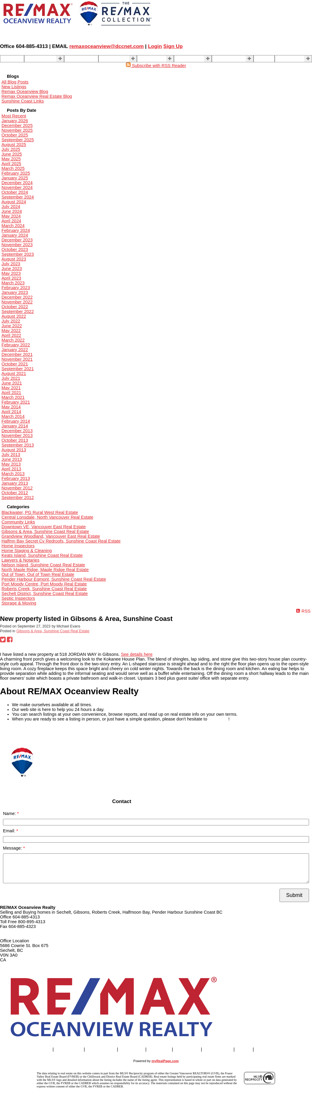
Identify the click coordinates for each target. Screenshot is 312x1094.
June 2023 (11, 268)
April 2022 (11, 335)
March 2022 (12, 340)
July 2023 (10, 263)
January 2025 (14, 178)
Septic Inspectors (18, 598)
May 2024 (11, 216)
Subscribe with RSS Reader (156, 65)
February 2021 (15, 402)
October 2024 (14, 192)
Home (8, 58)
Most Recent (13, 116)
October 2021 (14, 364)
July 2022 (10, 321)
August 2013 (13, 449)
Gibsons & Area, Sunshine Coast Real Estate (45, 531)
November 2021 (17, 359)
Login (155, 46)
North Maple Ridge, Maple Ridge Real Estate (45, 569)
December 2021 (17, 354)
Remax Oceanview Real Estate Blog (36, 96)
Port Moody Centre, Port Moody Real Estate (44, 584)
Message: (13, 848)
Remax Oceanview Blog (24, 91)
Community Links (18, 522)
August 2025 (13, 144)
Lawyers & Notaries (20, 560)
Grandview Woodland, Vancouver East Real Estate (50, 536)
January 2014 (14, 426)
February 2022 (15, 345)
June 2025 (11, 154)
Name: (10, 813)
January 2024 (14, 235)
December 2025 (17, 125)
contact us (218, 719)
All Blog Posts (14, 82)
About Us (185, 58)
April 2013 (11, 469)
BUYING (147, 58)
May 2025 (11, 158)
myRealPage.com (165, 1061)
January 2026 (14, 120)
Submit (294, 895)
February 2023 (15, 287)
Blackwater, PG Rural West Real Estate (39, 512)
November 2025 (17, 130)
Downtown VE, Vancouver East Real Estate (43, 526)
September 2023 (17, 254)
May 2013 (11, 464)
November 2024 (17, 187)
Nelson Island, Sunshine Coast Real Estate (43, 565)
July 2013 (10, 454)
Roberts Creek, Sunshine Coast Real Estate (44, 588)
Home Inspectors (18, 545)
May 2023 (11, 273)
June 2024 (11, 211)
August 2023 (13, 259)
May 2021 (11, 387)
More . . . (285, 58)
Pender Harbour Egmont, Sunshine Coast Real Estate (53, 579)
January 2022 (14, 349)
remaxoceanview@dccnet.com (106, 46)
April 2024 (11, 221)
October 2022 (14, 306)
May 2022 (11, 330)
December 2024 (17, 182)
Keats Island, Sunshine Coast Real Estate (42, 555)
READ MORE (13, 733)
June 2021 (11, 383)
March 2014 (12, 416)
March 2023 (12, 283)
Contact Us (225, 58)
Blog (260, 58)
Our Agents (77, 58)
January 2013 (14, 483)
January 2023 (14, 292)
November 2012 (17, 488)
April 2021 (11, 392)
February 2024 (15, 230)
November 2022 (17, 302)
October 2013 (14, 440)
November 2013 (17, 435)
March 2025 (12, 168)
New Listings (13, 86)
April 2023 (11, 278)
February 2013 (15, 478)
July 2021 (10, 378)
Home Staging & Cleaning (26, 550)
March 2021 (12, 397)
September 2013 (17, 445)
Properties (36, 58)
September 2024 (17, 197)
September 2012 (17, 497)
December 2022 (17, 297)
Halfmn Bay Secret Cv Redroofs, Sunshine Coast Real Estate (61, 541)
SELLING (110, 58)
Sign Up (173, 46)
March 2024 (12, 225)
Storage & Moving (18, 603)
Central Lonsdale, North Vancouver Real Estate (47, 517)
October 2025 (14, 135)
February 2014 (15, 421)
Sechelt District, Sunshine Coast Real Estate (44, 593)
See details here (136, 654)
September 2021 (17, 368)
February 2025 (15, 173)
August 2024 (13, 201)
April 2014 (11, 411)
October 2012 (14, 492)
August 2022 (13, 316)
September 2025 (17, 139)
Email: (9, 830)
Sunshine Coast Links (22, 101)
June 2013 (11, 459)
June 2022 (11, 325)
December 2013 (17, 430)
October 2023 (14, 249)
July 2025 (10, 149)
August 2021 (13, 373)
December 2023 (17, 240)
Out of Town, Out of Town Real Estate (37, 574)
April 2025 (11, 163)
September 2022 (17, 311)
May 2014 (11, 407)
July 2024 (10, 206)
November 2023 (17, 244)
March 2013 (12, 473)
